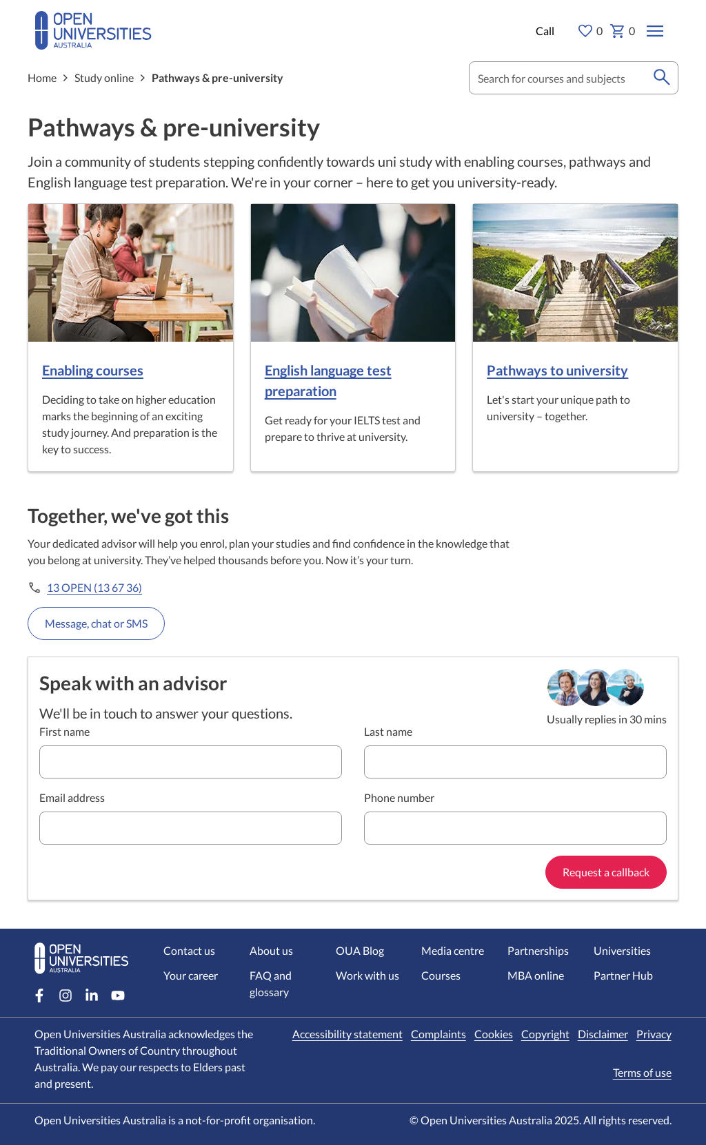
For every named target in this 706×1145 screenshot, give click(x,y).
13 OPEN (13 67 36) (94, 587)
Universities (622, 950)
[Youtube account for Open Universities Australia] (118, 995)
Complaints (438, 1033)
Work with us (367, 975)
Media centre (452, 950)
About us (271, 950)
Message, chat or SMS (96, 623)
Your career (190, 975)
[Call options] (543, 31)
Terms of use (642, 1072)
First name (64, 731)
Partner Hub (623, 975)
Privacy (654, 1033)
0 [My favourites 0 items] (590, 31)
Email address (72, 797)
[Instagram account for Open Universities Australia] (65, 995)
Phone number (399, 797)
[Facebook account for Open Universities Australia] (39, 995)
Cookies (493, 1033)
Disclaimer (603, 1033)
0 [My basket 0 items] (622, 31)
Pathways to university (557, 370)
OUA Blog (360, 950)
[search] (662, 78)
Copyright (545, 1033)
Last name (388, 731)
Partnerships (538, 950)
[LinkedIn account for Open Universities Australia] (92, 995)
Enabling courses (92, 370)
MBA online (535, 975)
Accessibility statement (347, 1033)
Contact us (189, 950)
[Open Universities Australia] (93, 41)
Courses (441, 975)
